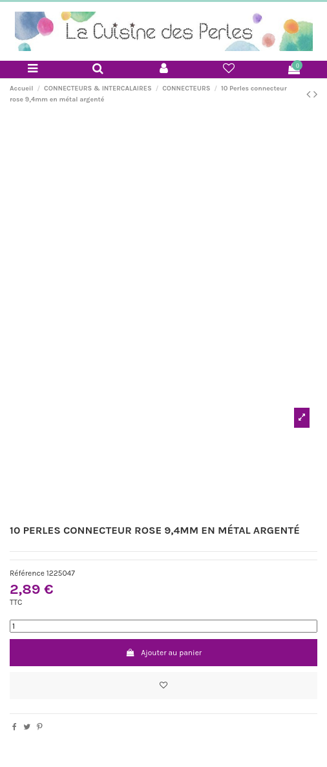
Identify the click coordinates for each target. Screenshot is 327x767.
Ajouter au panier (163, 652)
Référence (27, 573)
